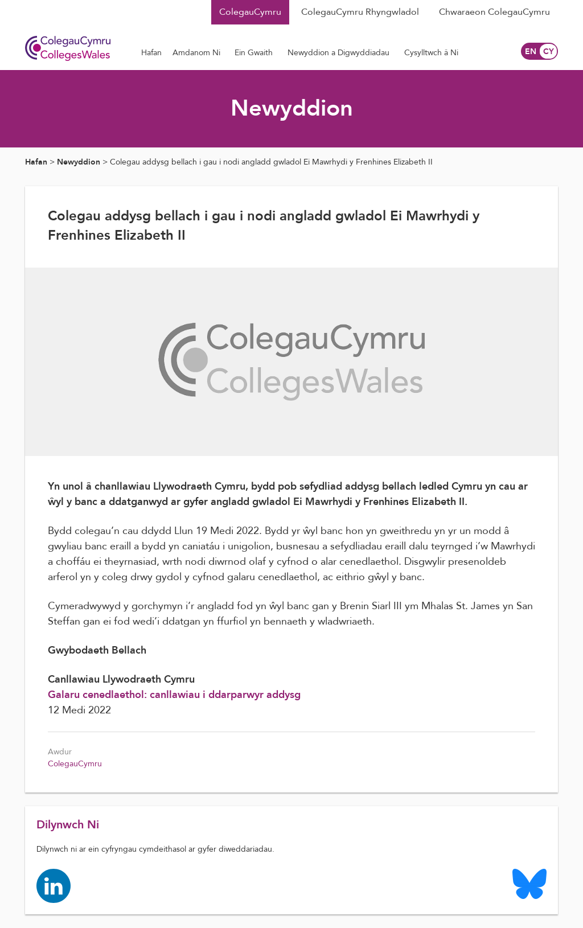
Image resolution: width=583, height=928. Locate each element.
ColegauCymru (250, 12)
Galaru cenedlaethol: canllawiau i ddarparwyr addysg (174, 695)
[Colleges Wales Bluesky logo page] (529, 883)
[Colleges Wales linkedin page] (53, 885)
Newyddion (78, 162)
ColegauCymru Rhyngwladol (360, 12)
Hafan (36, 162)
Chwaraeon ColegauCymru (494, 12)
